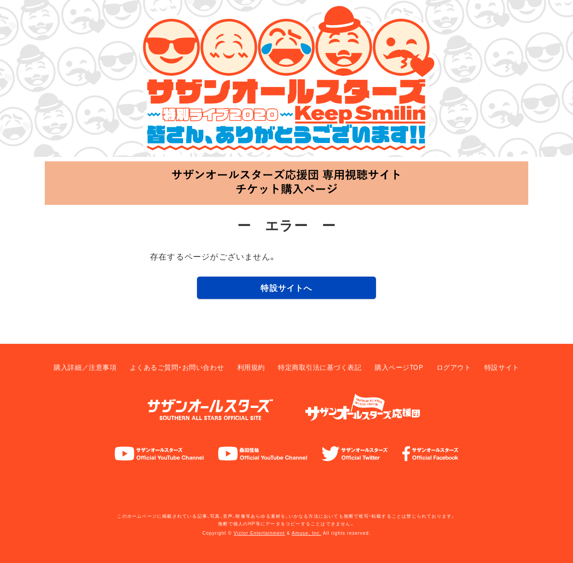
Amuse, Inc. (306, 533)
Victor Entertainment (259, 533)
